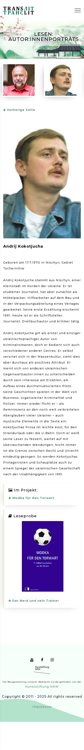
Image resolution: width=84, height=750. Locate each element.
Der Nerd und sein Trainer (33, 601)
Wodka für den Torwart (31, 498)
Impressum (42, 707)
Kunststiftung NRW (42, 686)
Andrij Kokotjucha (23, 246)
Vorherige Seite (19, 110)
